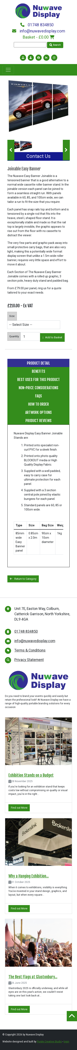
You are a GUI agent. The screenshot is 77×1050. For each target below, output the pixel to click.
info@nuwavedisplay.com (38, 31)
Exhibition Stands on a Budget (31, 775)
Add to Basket (52, 337)
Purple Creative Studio (49, 1041)
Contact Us (38, 156)
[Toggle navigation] (8, 70)
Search (55, 45)
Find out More (19, 807)
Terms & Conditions (30, 650)
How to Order (38, 404)
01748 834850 (37, 24)
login (66, 1041)
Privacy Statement (29, 660)
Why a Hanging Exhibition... (28, 876)
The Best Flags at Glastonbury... (32, 976)
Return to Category (23, 578)
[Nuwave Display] (38, 10)
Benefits (38, 371)
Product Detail (38, 363)
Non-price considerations (38, 388)
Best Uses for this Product (38, 379)
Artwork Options (38, 412)
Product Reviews (38, 420)
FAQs (38, 396)
